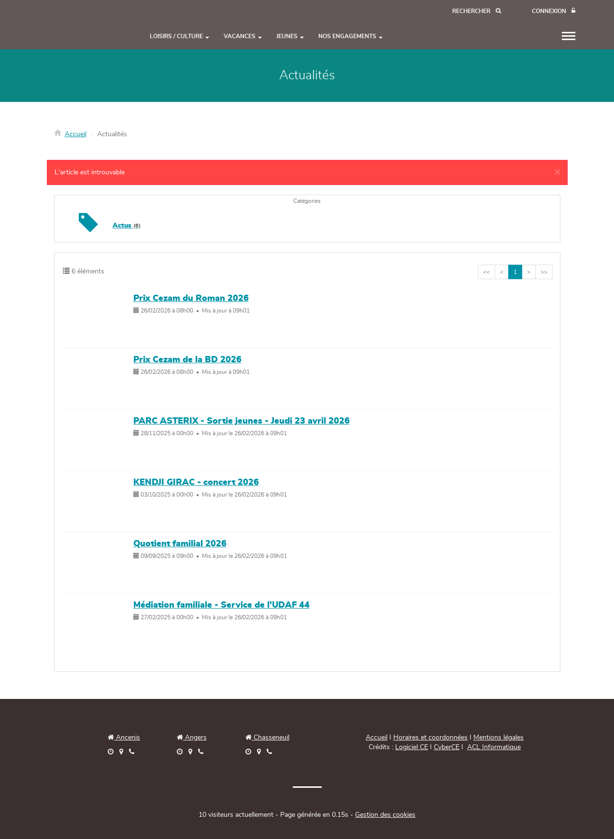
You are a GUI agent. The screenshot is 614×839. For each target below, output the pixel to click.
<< (486, 272)
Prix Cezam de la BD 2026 (187, 360)
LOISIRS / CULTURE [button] (179, 36)
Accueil (75, 134)
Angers (195, 737)
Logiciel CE (411, 747)
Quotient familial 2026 (180, 544)
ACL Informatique (494, 747)
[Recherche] (476, 11)
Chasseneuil (267, 737)
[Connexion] (553, 11)
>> (544, 272)
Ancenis (124, 737)
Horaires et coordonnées (430, 737)
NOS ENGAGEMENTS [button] (350, 36)
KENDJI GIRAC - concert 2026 (196, 482)
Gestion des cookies (385, 814)
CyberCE (446, 747)
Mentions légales (498, 737)
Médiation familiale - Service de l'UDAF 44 (221, 605)
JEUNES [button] (290, 36)
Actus (127, 225)
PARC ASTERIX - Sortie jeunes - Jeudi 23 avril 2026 (241, 421)
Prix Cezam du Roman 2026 (191, 298)
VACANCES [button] (243, 36)
